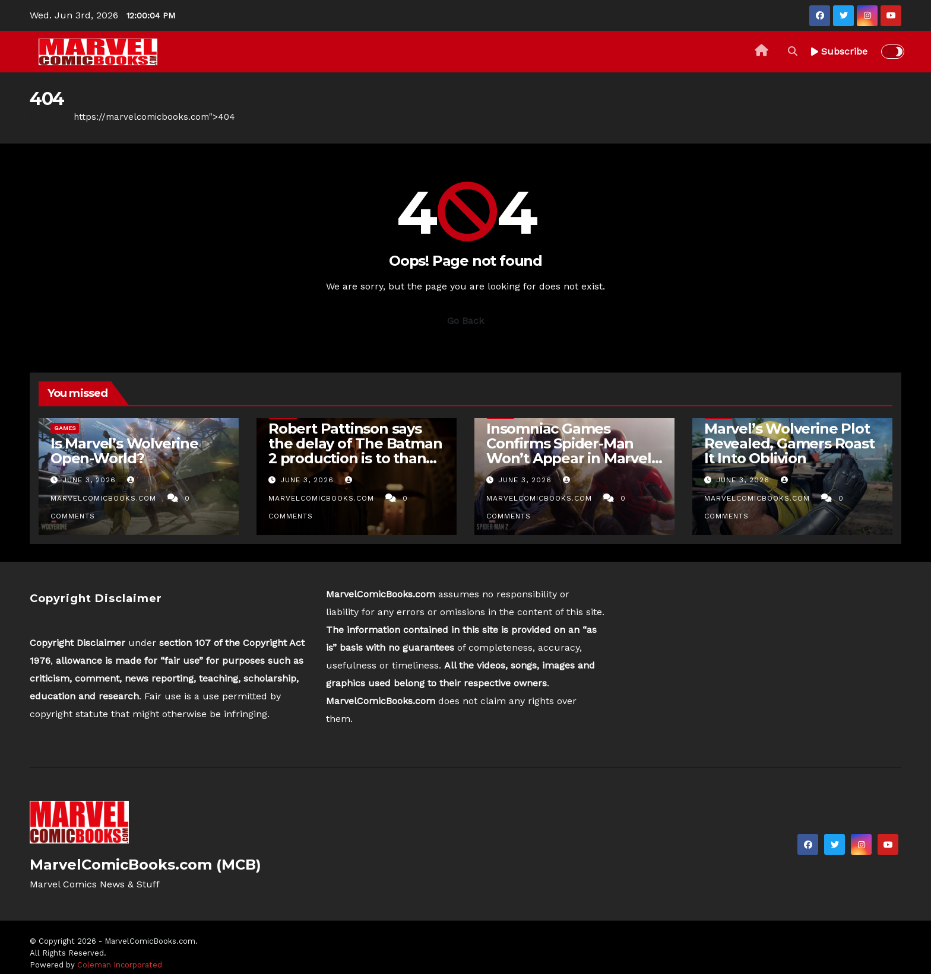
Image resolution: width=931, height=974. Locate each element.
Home (43, 117)
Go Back (465, 320)
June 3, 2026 (90, 480)
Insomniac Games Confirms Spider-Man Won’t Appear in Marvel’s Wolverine (573, 451)
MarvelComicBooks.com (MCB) (145, 864)
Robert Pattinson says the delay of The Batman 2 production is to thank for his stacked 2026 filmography (355, 458)
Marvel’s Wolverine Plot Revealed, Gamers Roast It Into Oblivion (789, 443)
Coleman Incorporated (119, 964)
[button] (792, 51)
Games (64, 428)
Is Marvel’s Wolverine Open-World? (124, 451)
